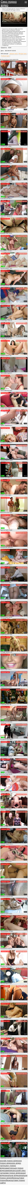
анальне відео (12, 1175)
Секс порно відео (9, 3)
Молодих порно (23, 53)
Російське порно (5, 56)
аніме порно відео (12, 1173)
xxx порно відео (11, 1161)
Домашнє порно (14, 53)
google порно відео (9, 1160)
